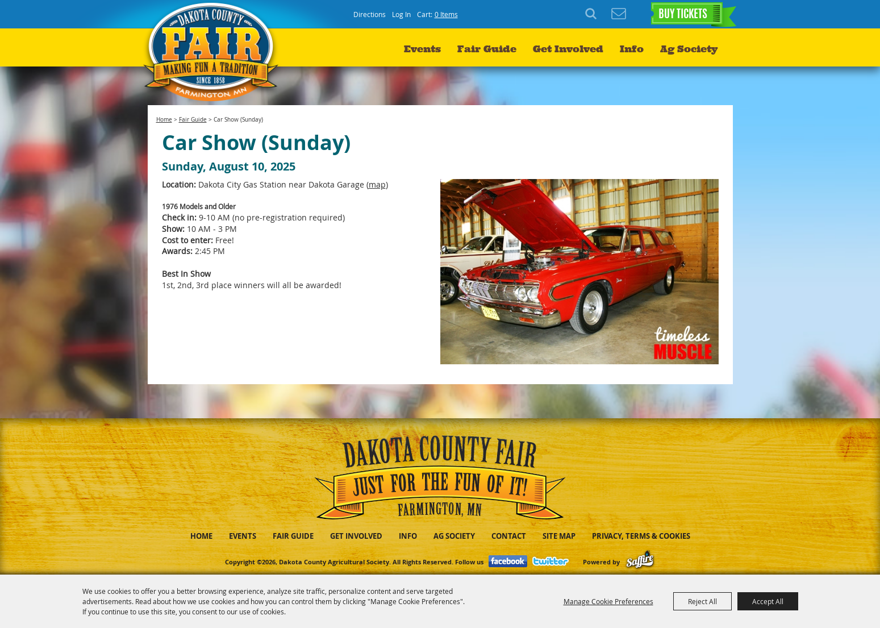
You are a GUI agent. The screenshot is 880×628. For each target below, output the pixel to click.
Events (422, 49)
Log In (401, 14)
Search (592, 14)
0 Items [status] (446, 14)
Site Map (559, 536)
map (377, 184)
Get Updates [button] (618, 14)
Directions (369, 14)
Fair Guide (486, 49)
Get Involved (568, 49)
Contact (508, 536)
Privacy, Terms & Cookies (641, 536)
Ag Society (689, 49)
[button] (579, 272)
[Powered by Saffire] (640, 562)
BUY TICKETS (682, 14)
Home (164, 119)
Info (632, 49)
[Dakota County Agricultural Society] (214, 51)
